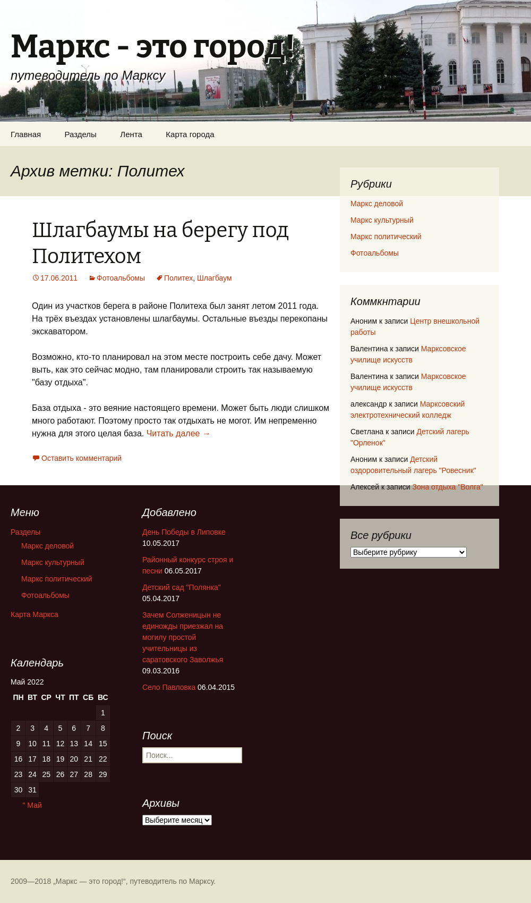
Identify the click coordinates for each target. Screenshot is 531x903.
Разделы (81, 134)
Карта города (190, 134)
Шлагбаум (214, 278)
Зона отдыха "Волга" (447, 487)
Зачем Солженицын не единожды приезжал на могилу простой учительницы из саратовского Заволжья (182, 637)
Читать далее (179, 433)
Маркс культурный (382, 220)
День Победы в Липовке (184, 532)
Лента (131, 134)
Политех (178, 278)
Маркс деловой (376, 203)
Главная (26, 134)
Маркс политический (386, 236)
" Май (31, 805)
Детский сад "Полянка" (181, 587)
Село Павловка (168, 687)
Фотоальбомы (121, 278)
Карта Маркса (34, 614)
